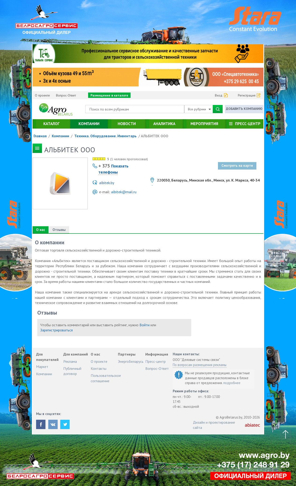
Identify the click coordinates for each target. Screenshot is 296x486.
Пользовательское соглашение (106, 378)
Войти (144, 325)
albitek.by (106, 182)
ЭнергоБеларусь (130, 361)
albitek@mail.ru (123, 191)
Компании (89, 123)
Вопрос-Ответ (66, 95)
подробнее (231, 383)
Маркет (42, 366)
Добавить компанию (244, 109)
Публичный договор (72, 371)
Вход (218, 95)
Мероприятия (204, 123)
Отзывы (59, 229)
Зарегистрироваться (56, 330)
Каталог (51, 123)
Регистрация (246, 95)
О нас (40, 229)
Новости (127, 123)
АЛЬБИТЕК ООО (154, 136)
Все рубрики (199, 109)
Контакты (98, 368)
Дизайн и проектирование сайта (214, 425)
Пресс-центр (247, 123)
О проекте (42, 95)
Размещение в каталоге (109, 95)
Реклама (70, 361)
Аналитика (164, 123)
